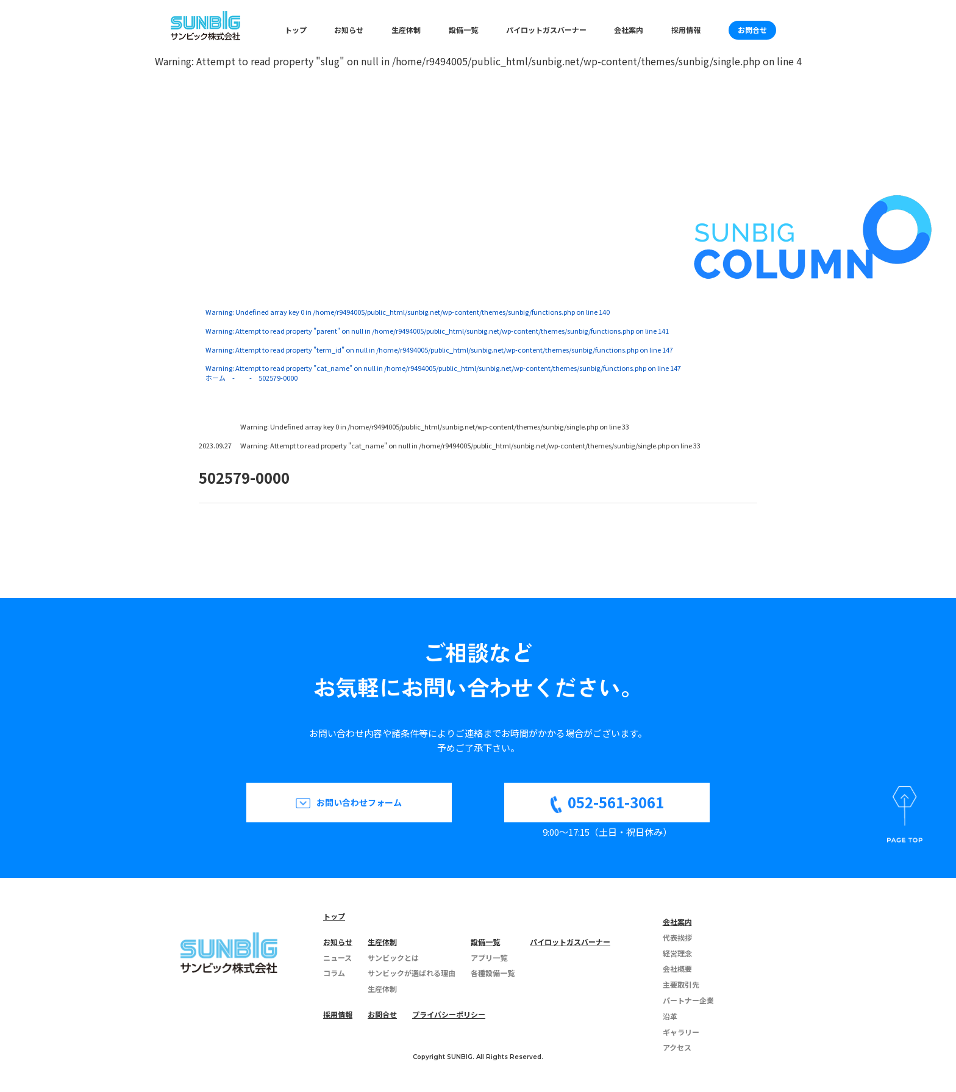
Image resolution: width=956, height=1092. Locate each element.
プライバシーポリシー (448, 1014)
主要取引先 (681, 984)
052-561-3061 (616, 802)
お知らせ (348, 29)
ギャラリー (681, 1032)
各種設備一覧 (493, 973)
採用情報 (686, 29)
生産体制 (406, 29)
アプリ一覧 (489, 957)
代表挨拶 (677, 937)
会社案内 (628, 29)
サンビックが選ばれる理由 (411, 973)
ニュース (337, 957)
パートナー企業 (688, 1000)
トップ (296, 29)
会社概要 (677, 968)
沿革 (670, 1016)
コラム (334, 973)
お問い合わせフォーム (359, 802)
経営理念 (677, 953)
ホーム (215, 378)
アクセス (677, 1047)
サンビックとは (393, 957)
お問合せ (752, 29)
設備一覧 (463, 29)
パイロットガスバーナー (546, 29)
